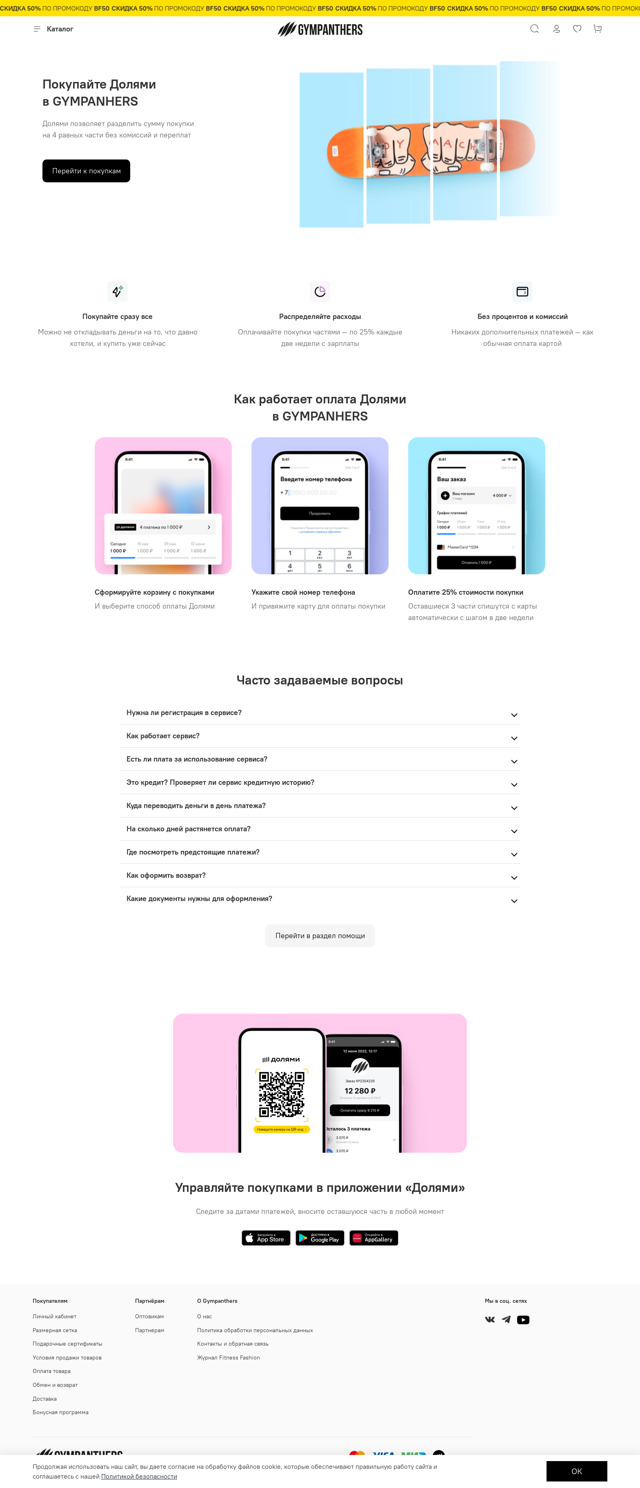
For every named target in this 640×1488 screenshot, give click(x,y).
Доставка (45, 1398)
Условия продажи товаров (67, 1357)
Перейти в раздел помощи (320, 935)
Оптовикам (149, 1316)
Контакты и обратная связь (233, 1343)
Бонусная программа (61, 1412)
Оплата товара (52, 1371)
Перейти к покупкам (86, 170)
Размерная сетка (55, 1330)
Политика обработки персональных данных (255, 1330)
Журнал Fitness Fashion (228, 1357)
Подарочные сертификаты (67, 1343)
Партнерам (149, 1330)
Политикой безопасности (139, 1476)
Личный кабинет (54, 1316)
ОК (576, 1471)
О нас (204, 1316)
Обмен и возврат (55, 1384)
